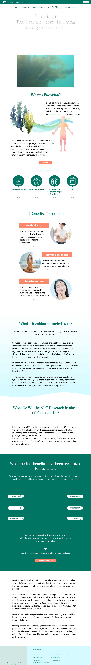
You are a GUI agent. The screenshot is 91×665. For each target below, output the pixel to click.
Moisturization (56, 622)
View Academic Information (45, 519)
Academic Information (70, 7)
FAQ (35, 626)
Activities (36, 651)
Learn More (45, 163)
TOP (16, 7)
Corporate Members (74, 645)
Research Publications (74, 642)
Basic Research (54, 638)
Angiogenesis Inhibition (58, 650)
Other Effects (55, 657)
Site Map (5, 641)
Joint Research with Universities (39, 647)
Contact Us (6, 631)
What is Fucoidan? (37, 613)
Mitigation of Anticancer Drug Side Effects (60, 653)
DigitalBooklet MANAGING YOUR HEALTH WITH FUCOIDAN (41, 659)
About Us (34, 638)
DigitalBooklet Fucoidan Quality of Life (41, 654)
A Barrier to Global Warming (54, 7)
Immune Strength (57, 620)
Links (4, 644)
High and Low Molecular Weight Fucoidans (40, 623)
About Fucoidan (25, 7)
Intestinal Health (56, 617)
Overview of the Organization (42, 644)
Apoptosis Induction (57, 644)
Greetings (36, 642)
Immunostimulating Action (59, 647)
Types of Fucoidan (39, 617)
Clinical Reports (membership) (77, 638)
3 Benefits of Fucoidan (56, 613)
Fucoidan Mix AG (38, 620)
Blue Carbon (71, 613)
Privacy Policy (7, 648)
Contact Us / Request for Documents (14, 637)
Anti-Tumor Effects (57, 642)
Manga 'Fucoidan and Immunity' (74, 648)
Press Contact (8, 634)
